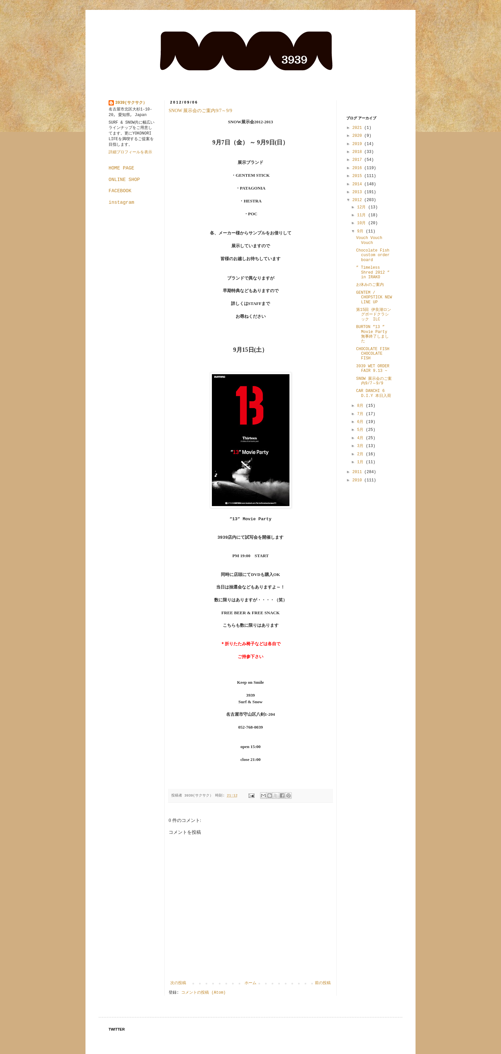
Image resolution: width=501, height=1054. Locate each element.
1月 (361, 462)
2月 (361, 454)
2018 (358, 152)
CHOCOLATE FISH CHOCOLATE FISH (372, 354)
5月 (361, 430)
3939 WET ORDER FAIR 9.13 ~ (372, 368)
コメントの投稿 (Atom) (203, 992)
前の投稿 (323, 983)
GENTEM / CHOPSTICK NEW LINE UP (374, 297)
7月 (361, 414)
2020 (358, 136)
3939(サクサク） (131, 103)
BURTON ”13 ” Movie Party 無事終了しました (372, 334)
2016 (358, 168)
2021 (358, 128)
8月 (361, 406)
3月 (361, 446)
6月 (361, 422)
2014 (358, 184)
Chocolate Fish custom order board (372, 255)
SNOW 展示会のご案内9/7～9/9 (200, 110)
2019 (358, 144)
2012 (358, 200)
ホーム (250, 983)
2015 (358, 176)
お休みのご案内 (370, 285)
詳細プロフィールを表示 (130, 152)
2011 (358, 472)
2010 (358, 480)
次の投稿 (178, 983)
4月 (361, 438)
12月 (362, 207)
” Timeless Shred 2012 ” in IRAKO (372, 272)
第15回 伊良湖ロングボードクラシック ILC (373, 315)
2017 (358, 160)
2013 (358, 192)
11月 (362, 215)
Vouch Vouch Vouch (369, 240)
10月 (362, 223)
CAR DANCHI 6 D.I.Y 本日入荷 (373, 393)
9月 (361, 231)
